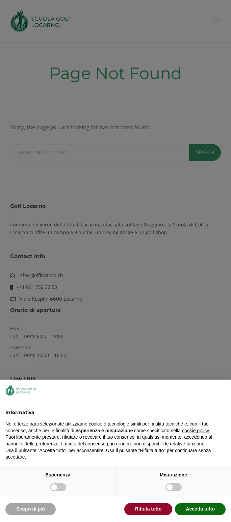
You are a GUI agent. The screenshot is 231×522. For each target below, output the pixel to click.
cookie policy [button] (195, 430)
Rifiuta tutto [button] (148, 509)
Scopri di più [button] (30, 509)
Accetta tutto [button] (200, 509)
